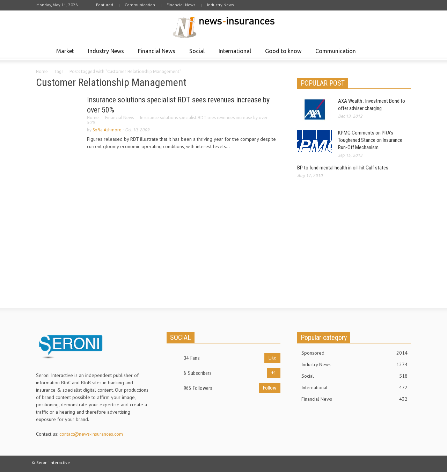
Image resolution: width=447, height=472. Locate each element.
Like (272, 358)
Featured (104, 4)
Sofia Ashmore (107, 130)
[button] (404, 50)
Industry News (220, 4)
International (236, 54)
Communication (140, 4)
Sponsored (354, 353)
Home (42, 71)
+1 (273, 373)
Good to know (284, 54)
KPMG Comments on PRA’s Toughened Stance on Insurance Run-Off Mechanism (370, 140)
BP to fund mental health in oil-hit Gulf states (342, 168)
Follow (269, 388)
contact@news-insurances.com (91, 434)
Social (198, 54)
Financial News (181, 4)
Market (66, 54)
